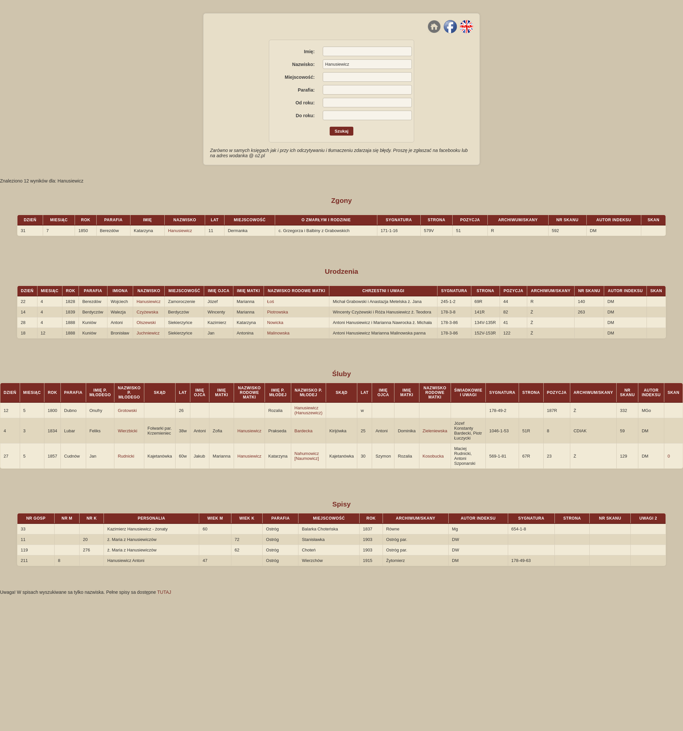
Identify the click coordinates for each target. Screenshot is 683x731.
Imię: (309, 51)
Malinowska (278, 333)
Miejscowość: (300, 77)
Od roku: (305, 102)
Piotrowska (277, 312)
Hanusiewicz (180, 230)
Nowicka (275, 322)
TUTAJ (164, 592)
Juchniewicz (147, 333)
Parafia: (306, 90)
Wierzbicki (127, 430)
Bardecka (303, 430)
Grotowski (127, 410)
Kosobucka (433, 456)
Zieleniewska (435, 430)
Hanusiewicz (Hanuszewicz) (308, 410)
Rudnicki (126, 456)
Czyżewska (147, 312)
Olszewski (146, 322)
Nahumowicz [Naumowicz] (306, 456)
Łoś (270, 301)
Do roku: (305, 115)
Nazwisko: (303, 64)
